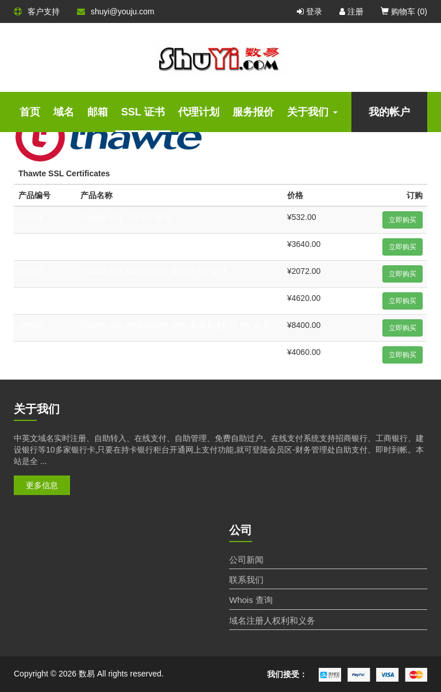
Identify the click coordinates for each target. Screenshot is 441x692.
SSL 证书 (143, 112)
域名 (63, 112)
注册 (351, 11)
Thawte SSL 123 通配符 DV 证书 (139, 244)
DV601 (30, 217)
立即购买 (402, 220)
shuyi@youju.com (115, 11)
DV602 (30, 244)
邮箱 (97, 112)
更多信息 (42, 485)
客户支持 (37, 11)
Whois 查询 (251, 600)
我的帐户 (389, 112)
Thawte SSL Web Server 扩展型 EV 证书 (153, 352)
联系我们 (246, 580)
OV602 (31, 298)
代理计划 (198, 112)
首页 (30, 112)
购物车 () (404, 11)
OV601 (31, 271)
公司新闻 (246, 560)
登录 (309, 11)
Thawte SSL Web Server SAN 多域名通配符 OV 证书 (175, 325)
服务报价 (253, 112)
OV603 (31, 325)
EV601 (30, 352)
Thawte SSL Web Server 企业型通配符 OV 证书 (165, 298)
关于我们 (312, 112)
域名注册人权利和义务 (272, 620)
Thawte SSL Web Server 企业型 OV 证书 (153, 271)
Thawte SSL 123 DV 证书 (125, 217)
